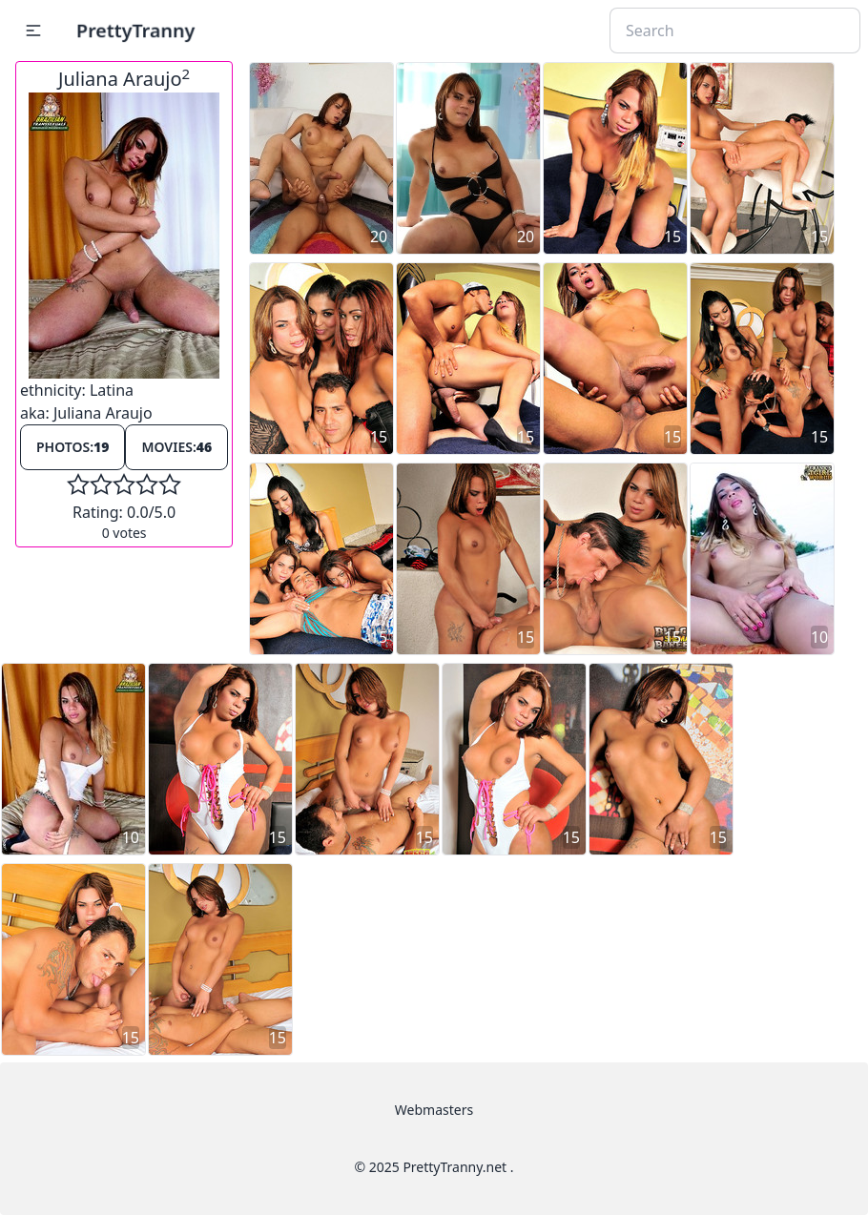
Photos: (72, 447)
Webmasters (434, 1110)
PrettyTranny (135, 30)
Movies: (176, 447)
